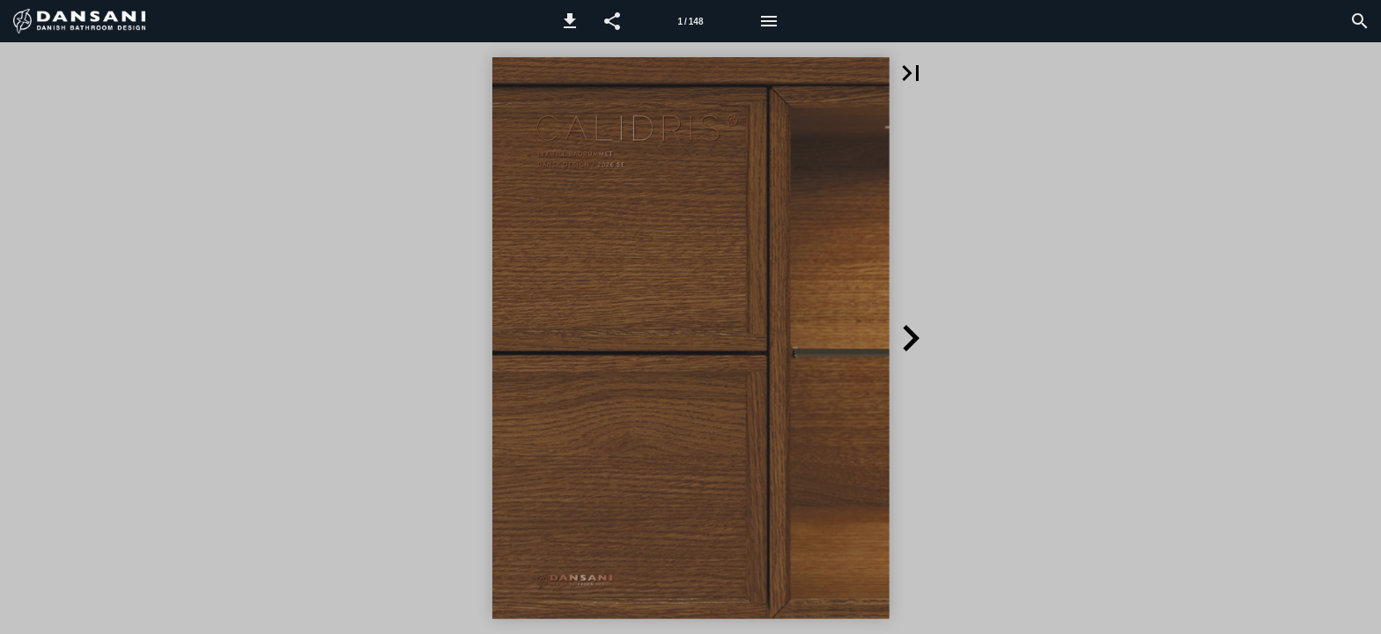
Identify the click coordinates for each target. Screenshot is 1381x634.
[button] (570, 21)
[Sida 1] (690, 21)
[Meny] (769, 21)
